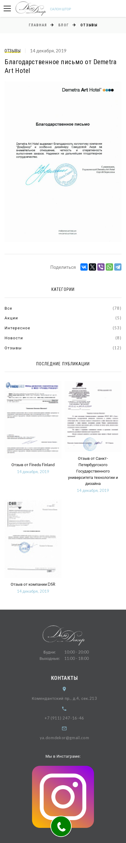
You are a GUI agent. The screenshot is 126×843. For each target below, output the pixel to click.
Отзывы (13, 51)
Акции (11, 317)
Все (8, 308)
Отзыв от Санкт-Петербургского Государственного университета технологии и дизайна (93, 471)
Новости (14, 337)
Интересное (17, 327)
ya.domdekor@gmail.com (69, 737)
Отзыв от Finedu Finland (33, 464)
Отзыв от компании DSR (33, 584)
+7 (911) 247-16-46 (69, 718)
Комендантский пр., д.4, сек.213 (69, 698)
